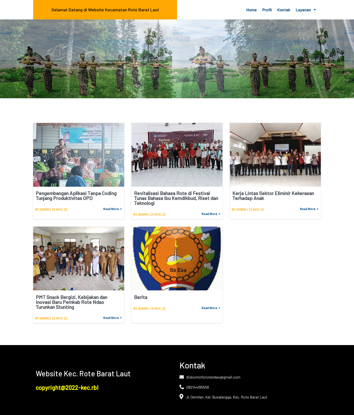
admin (44, 209)
